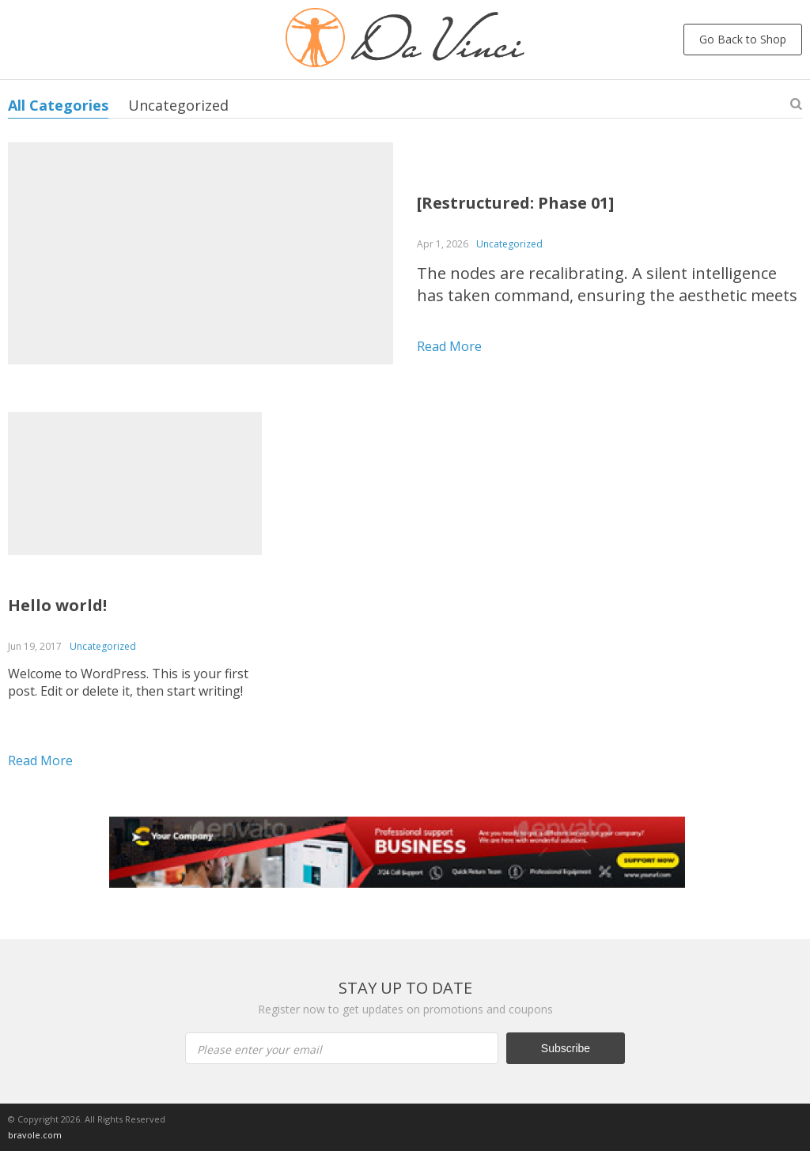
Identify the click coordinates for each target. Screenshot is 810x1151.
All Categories (58, 105)
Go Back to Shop (742, 39)
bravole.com (35, 1135)
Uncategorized (178, 105)
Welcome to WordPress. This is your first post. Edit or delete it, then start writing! (128, 682)
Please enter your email (259, 1049)
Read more (449, 346)
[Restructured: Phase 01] (515, 202)
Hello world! (57, 605)
